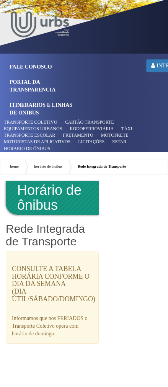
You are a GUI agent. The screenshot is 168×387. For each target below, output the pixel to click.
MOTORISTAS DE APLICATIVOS (37, 141)
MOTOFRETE (115, 135)
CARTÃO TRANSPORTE (89, 122)
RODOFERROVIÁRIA (92, 128)
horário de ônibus (48, 166)
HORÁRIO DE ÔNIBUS (27, 148)
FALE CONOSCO (31, 67)
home (14, 166)
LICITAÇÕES (91, 141)
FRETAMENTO (78, 135)
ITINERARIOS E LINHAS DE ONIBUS (41, 109)
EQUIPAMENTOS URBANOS (33, 128)
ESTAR (119, 141)
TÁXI (126, 128)
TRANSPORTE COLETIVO (30, 122)
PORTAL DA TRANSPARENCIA (32, 86)
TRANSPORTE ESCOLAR (29, 135)
